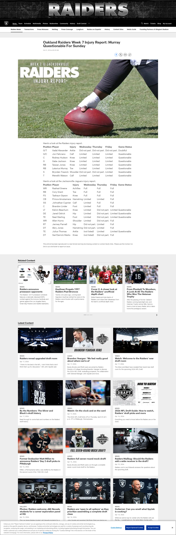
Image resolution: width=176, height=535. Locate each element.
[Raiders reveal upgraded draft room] (40, 349)
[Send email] (125, 56)
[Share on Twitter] (121, 56)
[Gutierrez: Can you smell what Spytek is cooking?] (135, 502)
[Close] (172, 528)
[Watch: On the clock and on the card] (88, 401)
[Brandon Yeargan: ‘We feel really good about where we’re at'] (88, 352)
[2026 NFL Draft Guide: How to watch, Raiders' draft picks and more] (135, 402)
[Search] (142, 23)
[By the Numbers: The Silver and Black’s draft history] (40, 402)
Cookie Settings (116, 528)
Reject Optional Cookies (134, 528)
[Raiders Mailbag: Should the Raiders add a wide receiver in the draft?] (135, 450)
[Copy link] (130, 55)
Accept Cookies (153, 528)
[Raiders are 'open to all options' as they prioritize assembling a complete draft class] (88, 503)
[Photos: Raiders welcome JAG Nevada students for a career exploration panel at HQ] (40, 503)
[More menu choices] (89, 23)
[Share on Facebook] (116, 56)
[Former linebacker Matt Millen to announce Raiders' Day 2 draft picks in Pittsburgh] (40, 452)
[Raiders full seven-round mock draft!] (88, 449)
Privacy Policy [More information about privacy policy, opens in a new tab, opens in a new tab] (48, 533)
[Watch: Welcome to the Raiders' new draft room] (135, 350)
